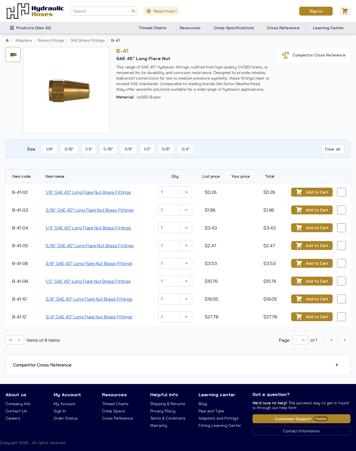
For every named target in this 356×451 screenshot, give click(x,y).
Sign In (60, 410)
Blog (203, 403)
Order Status (66, 418)
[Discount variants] (186, 192)
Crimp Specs (113, 410)
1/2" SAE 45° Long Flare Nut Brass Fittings (88, 281)
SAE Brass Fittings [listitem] (88, 40)
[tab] (13, 54)
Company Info (18, 403)
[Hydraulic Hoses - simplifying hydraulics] (35, 11)
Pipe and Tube (211, 410)
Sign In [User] (316, 11)
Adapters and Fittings (219, 418)
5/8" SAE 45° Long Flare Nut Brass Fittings (89, 299)
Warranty (158, 425)
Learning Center (328, 27)
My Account (67, 394)
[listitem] (7, 40)
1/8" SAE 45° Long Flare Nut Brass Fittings (88, 192)
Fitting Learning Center (220, 425)
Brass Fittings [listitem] (51, 40)
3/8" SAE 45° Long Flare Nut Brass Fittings (89, 263)
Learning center (217, 394)
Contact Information (301, 430)
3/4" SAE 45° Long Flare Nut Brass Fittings (89, 316)
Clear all (332, 149)
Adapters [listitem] (23, 40)
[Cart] (344, 11)
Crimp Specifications (234, 27)
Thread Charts (152, 27)
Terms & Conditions (168, 418)
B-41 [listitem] (115, 40)
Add (312, 192)
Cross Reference (283, 27)
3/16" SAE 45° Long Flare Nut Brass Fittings (90, 210)
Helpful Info (164, 394)
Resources (190, 27)
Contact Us (16, 410)
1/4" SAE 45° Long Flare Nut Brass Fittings (88, 228)
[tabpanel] (66, 90)
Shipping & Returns (167, 403)
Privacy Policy (162, 410)
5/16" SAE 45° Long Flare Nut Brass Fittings (90, 245)
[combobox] (103, 11)
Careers (13, 418)
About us (16, 394)
